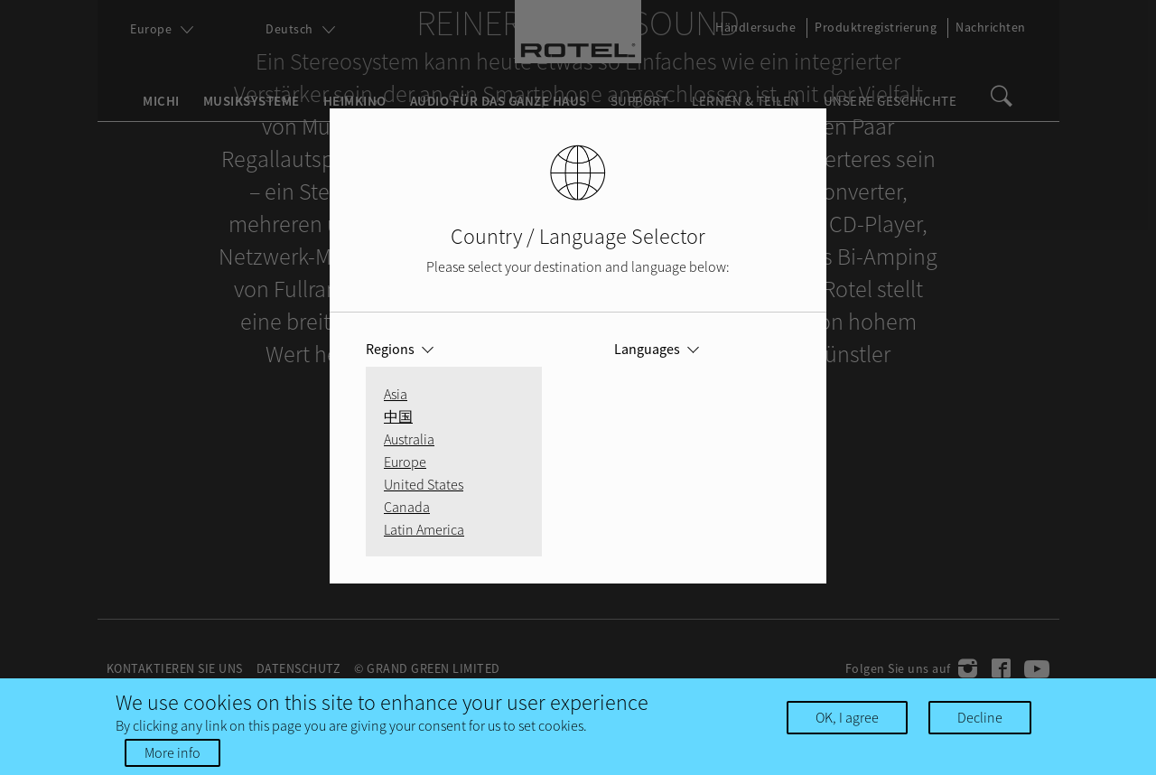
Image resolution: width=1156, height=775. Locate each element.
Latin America (424, 529)
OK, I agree (847, 717)
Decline (979, 717)
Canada (407, 507)
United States (423, 484)
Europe (405, 462)
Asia (395, 394)
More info (172, 752)
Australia (409, 439)
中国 (398, 416)
